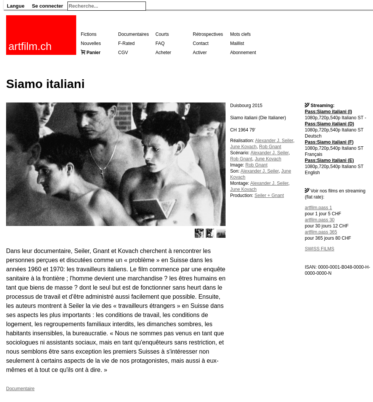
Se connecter (47, 6)
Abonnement (243, 52)
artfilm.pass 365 (321, 232)
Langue (15, 6)
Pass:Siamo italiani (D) (329, 124)
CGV (123, 52)
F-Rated (126, 43)
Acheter (163, 52)
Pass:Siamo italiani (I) (328, 111)
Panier (93, 52)
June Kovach (243, 146)
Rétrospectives (208, 34)
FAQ (160, 43)
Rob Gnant (270, 146)
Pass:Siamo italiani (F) (329, 142)
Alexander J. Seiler (274, 140)
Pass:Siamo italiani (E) (329, 160)
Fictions (88, 34)
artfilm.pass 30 (320, 220)
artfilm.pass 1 (318, 207)
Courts (162, 34)
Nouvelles (91, 43)
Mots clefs (240, 34)
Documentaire (20, 388)
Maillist (237, 43)
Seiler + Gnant (269, 195)
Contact (200, 43)
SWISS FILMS (319, 248)
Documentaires (133, 34)
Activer (200, 52)
